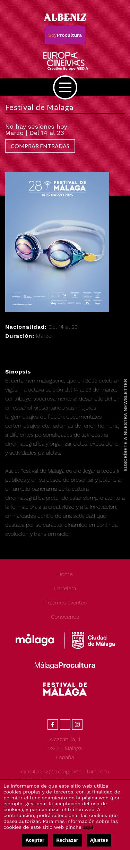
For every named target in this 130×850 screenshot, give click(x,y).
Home (64, 574)
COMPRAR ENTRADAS (40, 146)
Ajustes (99, 840)
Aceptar (35, 840)
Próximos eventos (65, 602)
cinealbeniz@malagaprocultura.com (65, 771)
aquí (88, 827)
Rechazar (67, 840)
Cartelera (65, 588)
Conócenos (65, 616)
